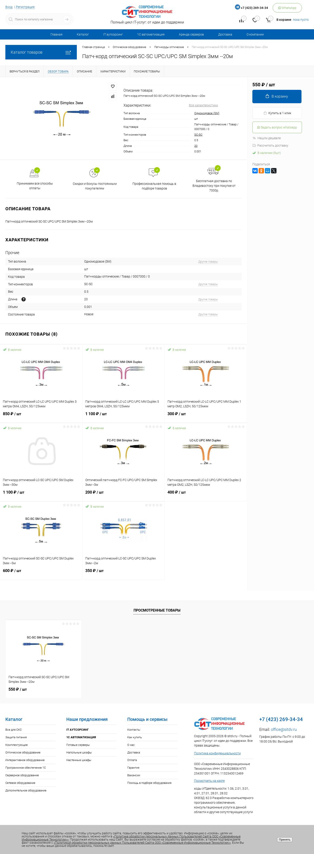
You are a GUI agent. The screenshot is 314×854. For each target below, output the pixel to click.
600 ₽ (41, 573)
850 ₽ (41, 416)
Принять (285, 839)
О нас (131, 745)
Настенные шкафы (78, 760)
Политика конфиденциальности (217, 753)
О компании (255, 34)
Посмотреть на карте (209, 780)
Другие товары (208, 261)
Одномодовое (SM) (206, 113)
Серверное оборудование (22, 775)
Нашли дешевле (266, 138)
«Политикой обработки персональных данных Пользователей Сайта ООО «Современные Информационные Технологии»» (142, 842)
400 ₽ (205, 495)
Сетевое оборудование (20, 783)
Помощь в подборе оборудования (149, 783)
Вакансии (133, 775)
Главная (56, 34)
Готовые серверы (78, 745)
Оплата (132, 760)
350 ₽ (123, 573)
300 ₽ (205, 416)
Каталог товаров (41, 52)
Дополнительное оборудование (25, 790)
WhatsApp (287, 8)
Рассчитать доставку (270, 145)
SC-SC (198, 134)
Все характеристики (203, 105)
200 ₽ (123, 495)
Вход (9, 7)
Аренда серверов (191, 34)
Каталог (83, 34)
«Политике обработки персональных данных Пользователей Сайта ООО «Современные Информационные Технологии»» (131, 838)
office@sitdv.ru (284, 729)
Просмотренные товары (157, 610)
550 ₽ (17, 689)
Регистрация (25, 7)
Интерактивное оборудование (25, 760)
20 (195, 145)
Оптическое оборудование (22, 752)
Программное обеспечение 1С (25, 767)
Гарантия (133, 767)
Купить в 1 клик (277, 113)
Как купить (134, 737)
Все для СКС (13, 729)
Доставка (225, 34)
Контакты (133, 729)
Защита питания (16, 737)
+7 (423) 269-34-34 (254, 8)
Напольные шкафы (79, 752)
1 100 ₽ (123, 416)
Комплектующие (16, 745)
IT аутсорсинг (113, 34)
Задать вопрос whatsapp (277, 127)
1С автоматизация (151, 34)
